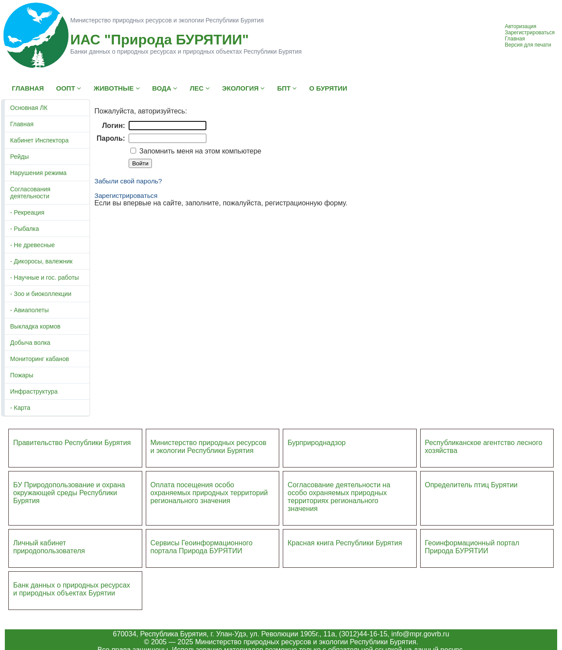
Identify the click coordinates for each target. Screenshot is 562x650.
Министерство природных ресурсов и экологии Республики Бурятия (209, 446)
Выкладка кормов (35, 326)
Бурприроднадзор (317, 442)
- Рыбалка (24, 228)
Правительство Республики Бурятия (72, 442)
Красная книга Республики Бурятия (345, 543)
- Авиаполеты (29, 310)
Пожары (21, 375)
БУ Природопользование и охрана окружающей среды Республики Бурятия (69, 492)
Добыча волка (30, 342)
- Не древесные (32, 244)
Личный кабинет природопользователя (49, 547)
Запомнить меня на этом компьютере (199, 151)
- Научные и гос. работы (44, 277)
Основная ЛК (28, 107)
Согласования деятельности (30, 193)
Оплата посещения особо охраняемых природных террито (203, 489)
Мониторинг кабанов (39, 358)
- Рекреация (27, 212)
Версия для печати (528, 45)
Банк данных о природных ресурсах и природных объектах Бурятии (71, 589)
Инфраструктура (34, 391)
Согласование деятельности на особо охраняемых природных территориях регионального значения (339, 496)
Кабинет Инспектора (39, 140)
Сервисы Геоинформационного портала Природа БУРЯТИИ (202, 547)
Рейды (19, 156)
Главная (515, 39)
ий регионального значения (209, 496)
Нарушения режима (38, 172)
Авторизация (521, 26)
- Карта (20, 407)
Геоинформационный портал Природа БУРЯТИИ (472, 547)
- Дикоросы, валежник (41, 261)
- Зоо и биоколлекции (40, 293)
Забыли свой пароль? (128, 181)
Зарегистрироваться (530, 32)
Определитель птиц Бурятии (471, 485)
